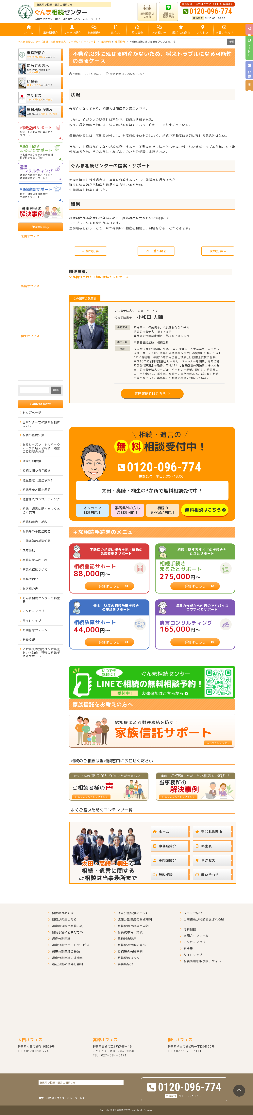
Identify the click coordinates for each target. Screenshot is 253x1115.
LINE (249, 48)
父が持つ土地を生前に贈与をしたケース (99, 277)
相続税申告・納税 (35, 522)
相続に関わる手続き (37, 470)
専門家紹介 (163, 860)
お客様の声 (159, 30)
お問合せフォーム (35, 630)
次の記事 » (218, 251)
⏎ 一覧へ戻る (156, 251)
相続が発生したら (64, 919)
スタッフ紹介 (72, 30)
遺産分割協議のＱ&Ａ (133, 913)
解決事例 (137, 30)
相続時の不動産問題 (37, 531)
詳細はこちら (109, 586)
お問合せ (249, 70)
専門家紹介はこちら (150, 393)
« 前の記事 (90, 251)
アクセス (202, 30)
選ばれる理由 (181, 30)
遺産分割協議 (32, 461)
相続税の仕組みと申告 (133, 926)
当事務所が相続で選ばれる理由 (204, 921)
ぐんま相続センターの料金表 (41, 600)
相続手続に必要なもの (67, 932)
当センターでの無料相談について (41, 424)
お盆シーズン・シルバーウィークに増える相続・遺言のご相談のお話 (41, 448)
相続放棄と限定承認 (37, 490)
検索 (56, 390)
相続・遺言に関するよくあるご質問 (41, 510)
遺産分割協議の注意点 (67, 958)
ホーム (29, 30)
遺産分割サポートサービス (70, 945)
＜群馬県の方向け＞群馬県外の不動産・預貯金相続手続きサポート (41, 652)
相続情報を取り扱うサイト (202, 961)
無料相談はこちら (203, 510)
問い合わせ (206, 874)
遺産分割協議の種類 (66, 951)
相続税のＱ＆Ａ (129, 958)
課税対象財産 (127, 938)
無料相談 (94, 30)
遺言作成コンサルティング (41, 499)
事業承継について (35, 569)
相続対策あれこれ (35, 560)
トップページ (32, 413)
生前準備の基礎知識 (37, 541)
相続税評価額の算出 (132, 945)
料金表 (115, 30)
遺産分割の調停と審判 (67, 964)
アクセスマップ (33, 611)
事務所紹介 (50, 30)
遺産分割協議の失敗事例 (135, 919)
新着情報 (29, 640)
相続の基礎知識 (33, 435)
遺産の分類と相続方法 (67, 926)
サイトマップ (32, 621)
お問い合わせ (224, 30)
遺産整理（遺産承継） (38, 480)
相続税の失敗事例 (130, 951)
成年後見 (29, 550)
